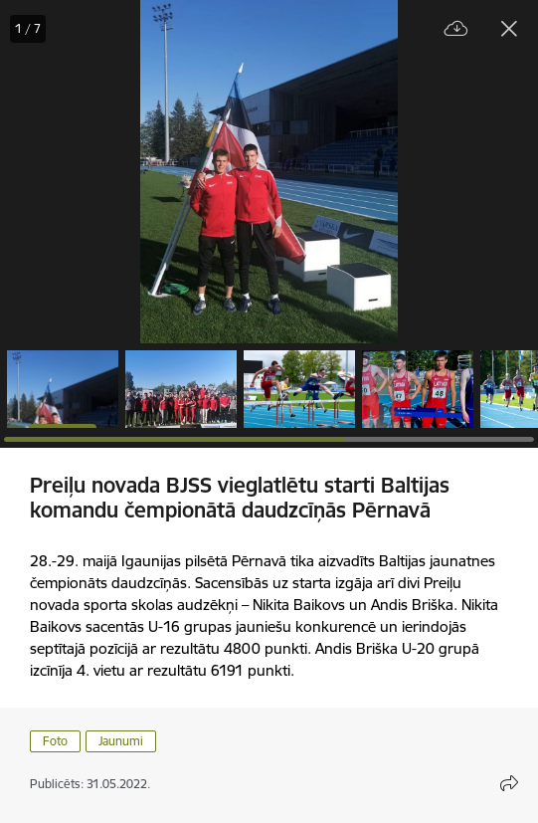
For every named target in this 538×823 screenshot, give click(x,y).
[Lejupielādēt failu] (456, 29)
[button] (62, 389)
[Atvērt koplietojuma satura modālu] (509, 783)
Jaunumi (120, 740)
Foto (55, 740)
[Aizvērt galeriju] (509, 29)
